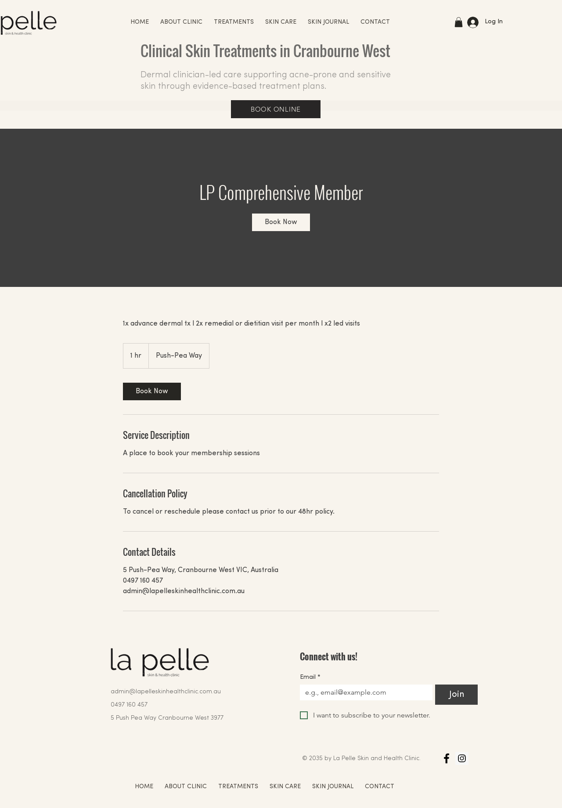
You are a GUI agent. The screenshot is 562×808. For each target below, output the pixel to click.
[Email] (363, 692)
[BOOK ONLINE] (276, 109)
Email (310, 677)
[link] (281, 222)
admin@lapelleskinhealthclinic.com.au (166, 691)
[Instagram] (461, 758)
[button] (458, 22)
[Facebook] (446, 758)
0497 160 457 (129, 705)
